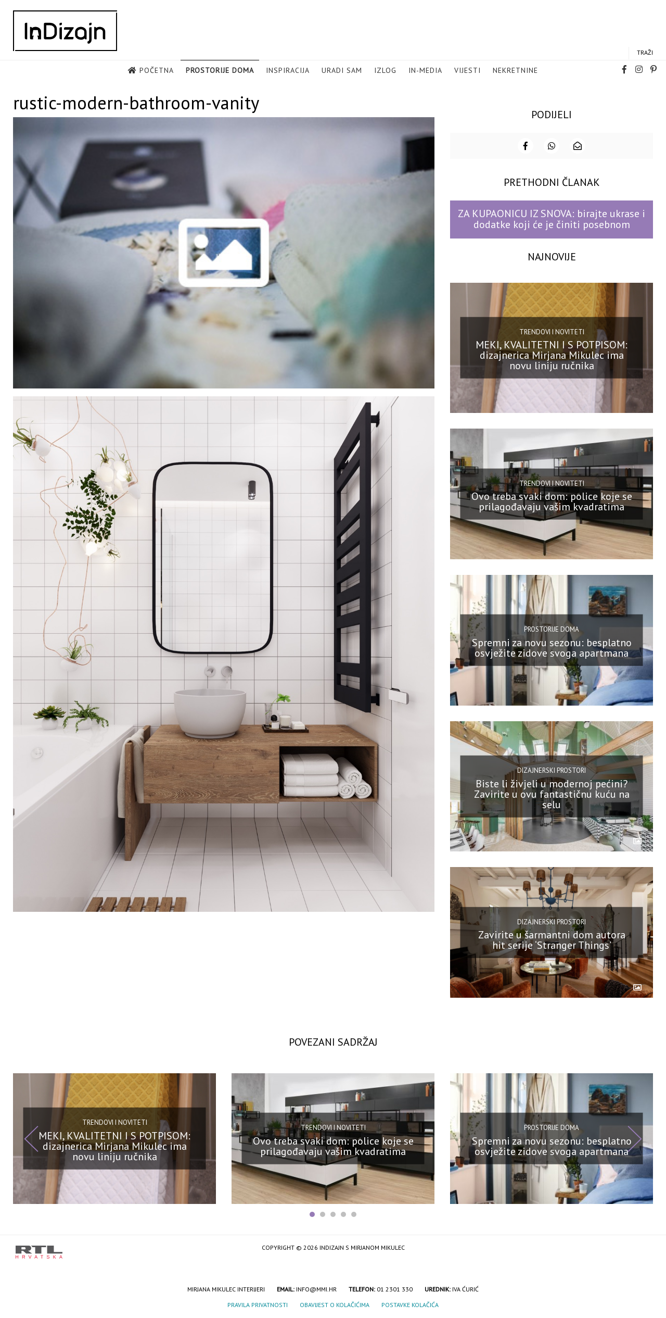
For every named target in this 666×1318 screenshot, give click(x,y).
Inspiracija (288, 71)
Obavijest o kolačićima (334, 1304)
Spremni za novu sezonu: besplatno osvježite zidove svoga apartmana (552, 647)
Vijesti (467, 71)
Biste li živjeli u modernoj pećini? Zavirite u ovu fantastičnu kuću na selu (552, 792)
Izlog (385, 71)
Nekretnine (515, 71)
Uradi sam (342, 71)
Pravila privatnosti (257, 1304)
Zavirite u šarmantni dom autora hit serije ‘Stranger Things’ (551, 939)
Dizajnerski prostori (551, 769)
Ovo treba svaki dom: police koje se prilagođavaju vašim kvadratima (551, 500)
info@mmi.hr (316, 1288)
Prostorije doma (220, 71)
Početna (156, 71)
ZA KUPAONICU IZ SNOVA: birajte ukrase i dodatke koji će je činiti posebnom (551, 218)
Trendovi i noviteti (551, 331)
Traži (645, 53)
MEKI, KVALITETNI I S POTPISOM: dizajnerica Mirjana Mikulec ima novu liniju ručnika (551, 354)
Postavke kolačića (410, 1304)
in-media (425, 71)
